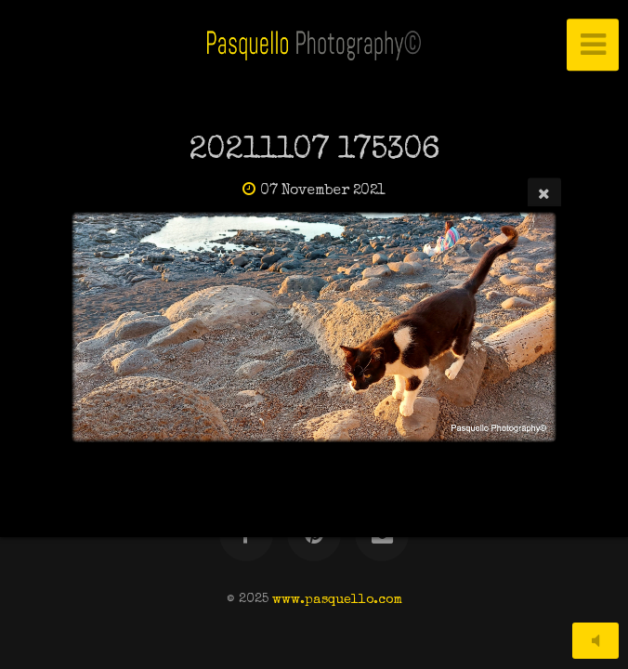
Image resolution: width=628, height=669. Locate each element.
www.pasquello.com (337, 599)
